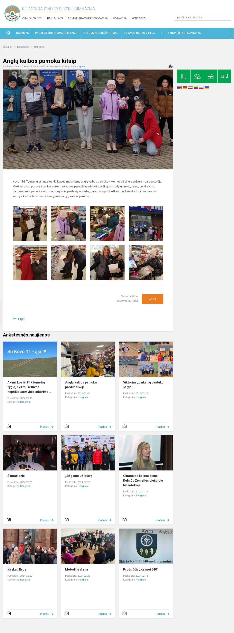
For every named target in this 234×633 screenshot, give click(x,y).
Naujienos (23, 46)
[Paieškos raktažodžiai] (202, 17)
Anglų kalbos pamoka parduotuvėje (81, 385)
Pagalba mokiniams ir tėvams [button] (56, 32)
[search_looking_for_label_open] (226, 17)
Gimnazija (120, 18)
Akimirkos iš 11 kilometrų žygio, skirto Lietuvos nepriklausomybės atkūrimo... (29, 387)
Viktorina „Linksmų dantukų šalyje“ (143, 385)
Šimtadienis (16, 476)
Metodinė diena (76, 569)
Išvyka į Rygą (16, 569)
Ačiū (152, 299)
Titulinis (7, 46)
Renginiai (39, 46)
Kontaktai (139, 18)
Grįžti (21, 319)
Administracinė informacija (88, 18)
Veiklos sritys (32, 18)
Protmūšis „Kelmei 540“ (140, 569)
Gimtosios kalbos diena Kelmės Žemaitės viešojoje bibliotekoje (143, 480)
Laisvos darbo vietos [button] (139, 32)
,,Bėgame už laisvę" (79, 476)
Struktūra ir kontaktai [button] (184, 32)
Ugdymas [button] (22, 32)
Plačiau (44, 426)
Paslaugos (55, 18)
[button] (204, 8)
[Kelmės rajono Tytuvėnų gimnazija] (12, 13)
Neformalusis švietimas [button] (100, 32)
